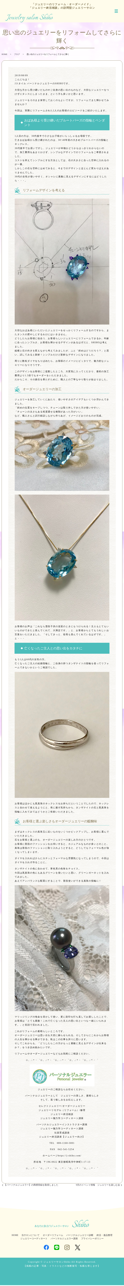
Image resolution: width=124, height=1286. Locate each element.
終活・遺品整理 (104, 1236)
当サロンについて (30, 1236)
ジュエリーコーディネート (33, 1239)
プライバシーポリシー (92, 1239)
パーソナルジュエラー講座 (64, 1239)
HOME (4, 55)
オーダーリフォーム (53, 1236)
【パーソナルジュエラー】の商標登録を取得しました (31, 1186)
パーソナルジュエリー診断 (79, 1236)
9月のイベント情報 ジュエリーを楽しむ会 (98, 1186)
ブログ (17, 55)
